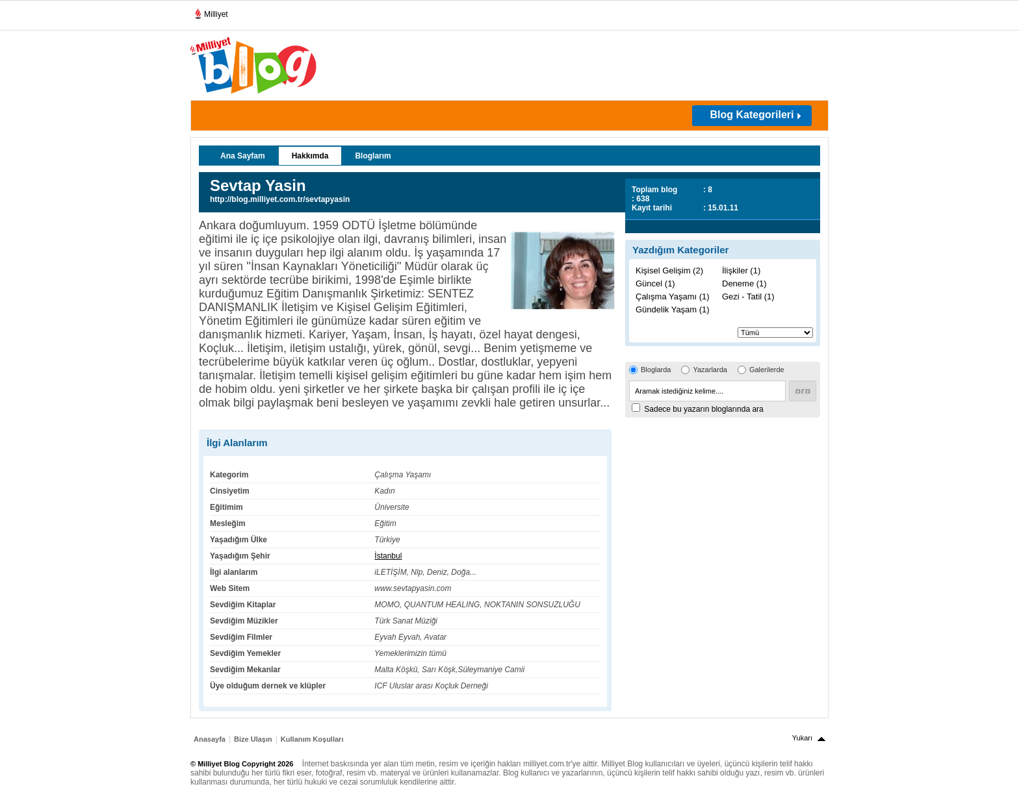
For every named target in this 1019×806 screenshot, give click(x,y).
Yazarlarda (710, 369)
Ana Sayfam (242, 155)
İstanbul (388, 555)
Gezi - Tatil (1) (748, 296)
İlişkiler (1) (741, 270)
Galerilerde (766, 369)
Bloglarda (656, 369)
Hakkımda (310, 155)
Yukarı (802, 738)
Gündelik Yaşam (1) (673, 309)
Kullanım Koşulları (312, 739)
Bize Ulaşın (253, 739)
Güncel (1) (655, 283)
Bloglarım (373, 155)
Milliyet (211, 12)
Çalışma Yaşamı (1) (673, 296)
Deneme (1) (744, 283)
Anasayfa (210, 739)
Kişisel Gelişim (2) (669, 270)
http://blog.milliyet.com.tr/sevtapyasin (280, 199)
